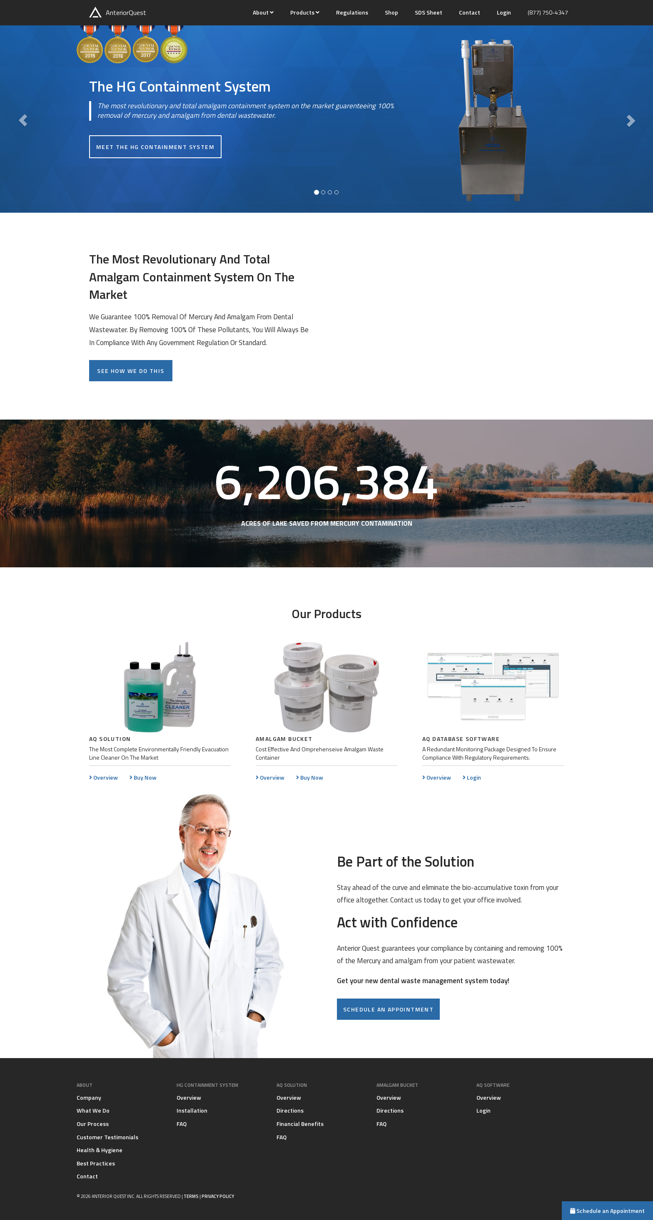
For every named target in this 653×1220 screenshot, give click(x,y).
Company (89, 1097)
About (261, 12)
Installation (192, 1110)
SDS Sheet (428, 12)
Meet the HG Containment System (155, 147)
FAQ (182, 1123)
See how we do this (130, 370)
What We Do (93, 1110)
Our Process (93, 1123)
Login (504, 12)
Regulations (352, 12)
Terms (191, 1196)
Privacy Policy (218, 1196)
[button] (23, 119)
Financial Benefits (300, 1123)
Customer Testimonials (107, 1137)
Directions (290, 1110)
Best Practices (96, 1163)
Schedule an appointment (388, 1009)
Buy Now (143, 777)
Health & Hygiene (99, 1149)
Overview (103, 777)
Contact (469, 12)
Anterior (117, 12)
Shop (391, 12)
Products (303, 12)
